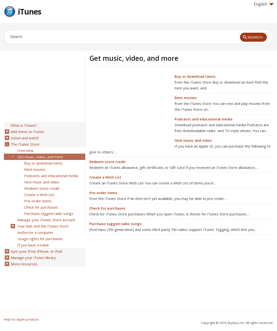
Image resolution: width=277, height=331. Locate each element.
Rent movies (186, 97)
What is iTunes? (24, 125)
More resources (24, 263)
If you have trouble (33, 245)
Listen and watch (25, 137)
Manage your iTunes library (33, 257)
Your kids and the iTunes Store (43, 226)
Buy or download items (195, 76)
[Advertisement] (130, 107)
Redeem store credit (107, 161)
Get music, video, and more (40, 156)
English (264, 4)
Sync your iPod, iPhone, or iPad (36, 251)
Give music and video (193, 140)
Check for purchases (107, 208)
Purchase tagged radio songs (115, 223)
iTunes (29, 11)
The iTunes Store (25, 144)
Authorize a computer (35, 232)
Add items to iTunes (27, 131)
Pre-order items (103, 192)
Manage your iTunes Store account (46, 219)
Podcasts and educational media (203, 119)
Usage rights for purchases (40, 238)
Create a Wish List (105, 177)
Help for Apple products (21, 319)
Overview (25, 150)
